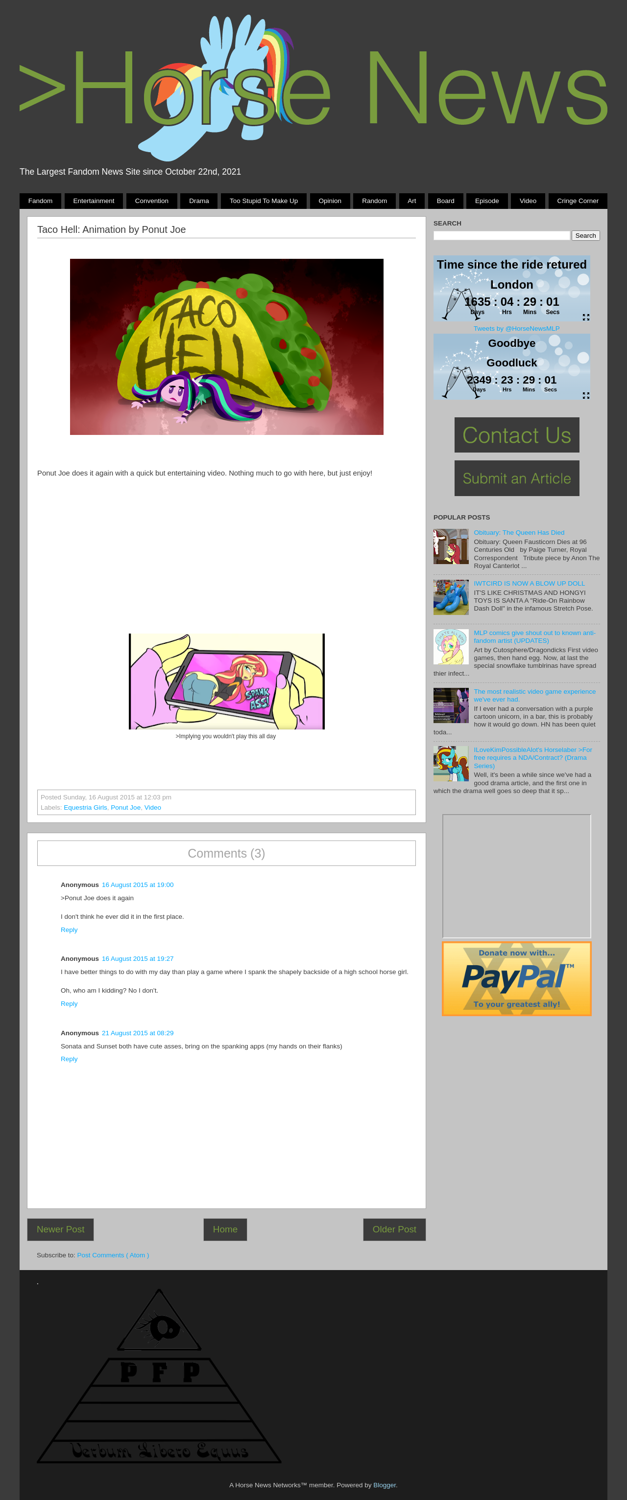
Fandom (40, 201)
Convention (152, 201)
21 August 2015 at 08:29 (137, 1033)
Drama (199, 201)
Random (374, 201)
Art (412, 201)
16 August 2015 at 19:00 (137, 884)
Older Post (394, 1229)
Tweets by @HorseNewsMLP (517, 328)
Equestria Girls (85, 807)
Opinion (329, 201)
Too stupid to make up (264, 201)
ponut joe (126, 807)
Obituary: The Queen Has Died (519, 532)
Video (528, 201)
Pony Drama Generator (516, 876)
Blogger (384, 1485)
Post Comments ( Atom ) (113, 1255)
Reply (69, 929)
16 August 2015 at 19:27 (137, 958)
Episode (487, 201)
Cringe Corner (578, 201)
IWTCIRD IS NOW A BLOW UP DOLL (529, 583)
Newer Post (61, 1229)
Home (225, 1229)
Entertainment (93, 201)
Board (446, 201)
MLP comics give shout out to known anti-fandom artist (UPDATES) (535, 636)
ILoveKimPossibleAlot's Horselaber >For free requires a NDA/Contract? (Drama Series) (533, 757)
